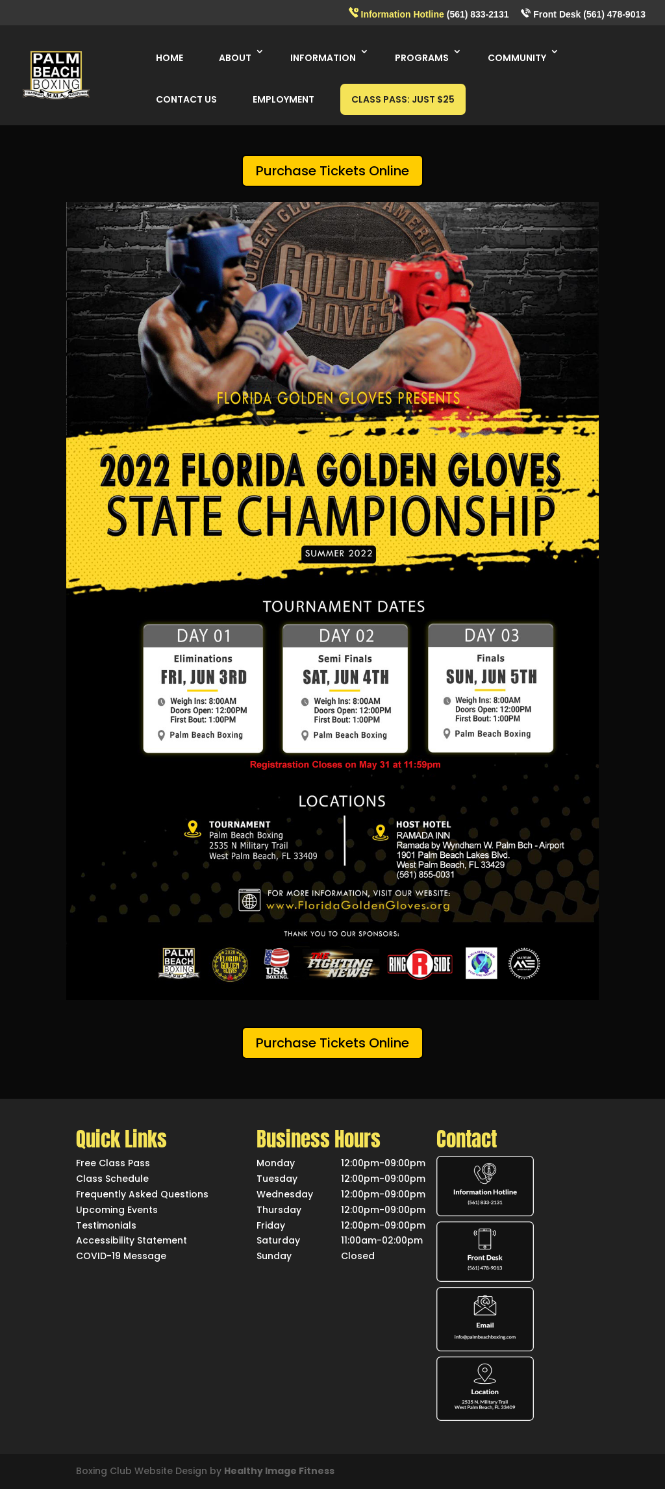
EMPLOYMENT (283, 99)
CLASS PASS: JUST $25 (403, 99)
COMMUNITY (517, 57)
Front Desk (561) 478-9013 (583, 13)
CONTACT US (186, 99)
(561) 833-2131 (429, 13)
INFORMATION (323, 57)
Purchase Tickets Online (332, 171)
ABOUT (235, 57)
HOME (169, 57)
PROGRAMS (422, 57)
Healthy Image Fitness (279, 1470)
